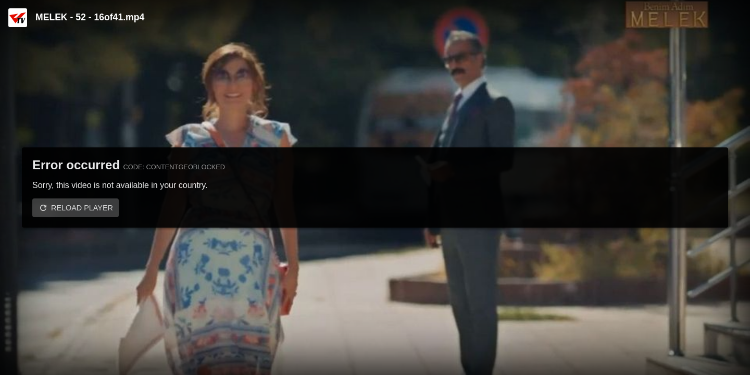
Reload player (82, 208)
